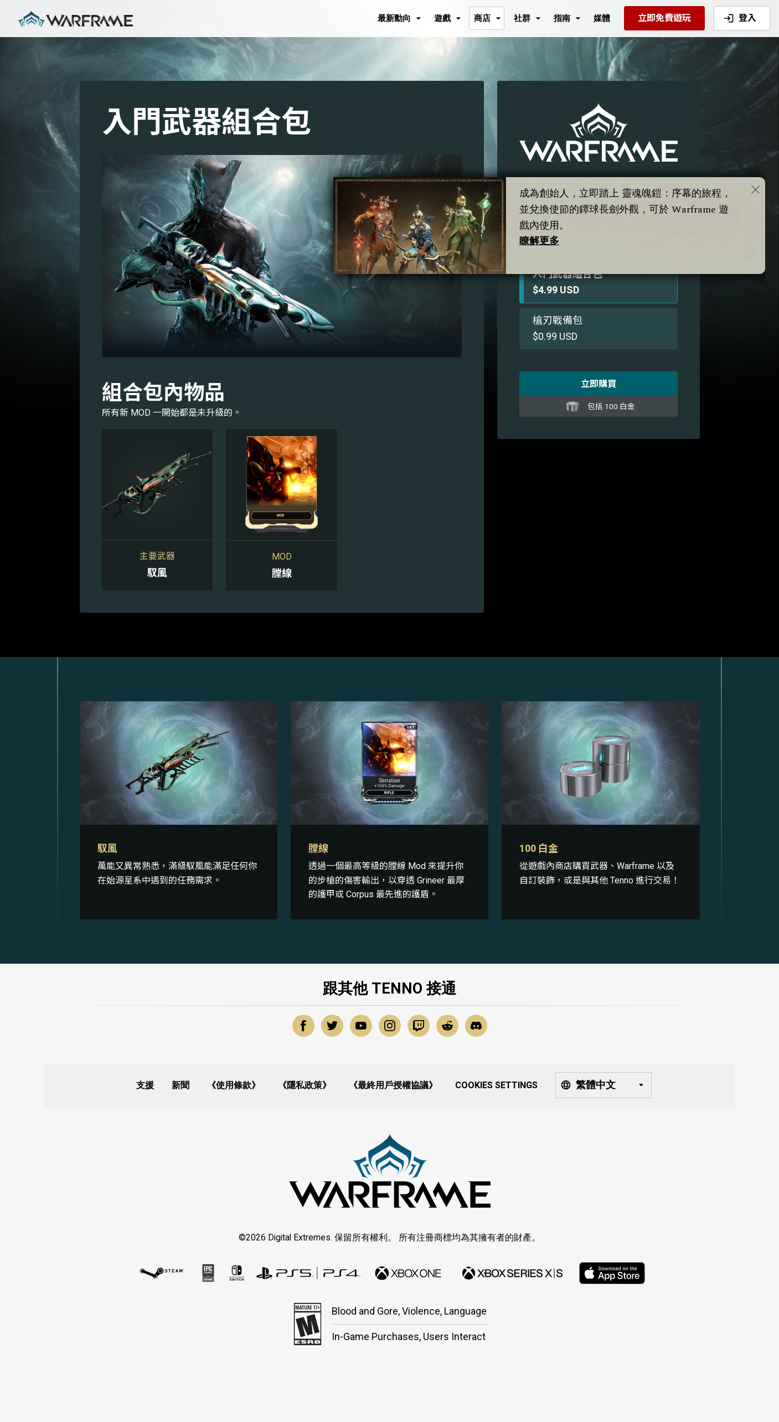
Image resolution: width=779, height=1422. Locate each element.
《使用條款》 (233, 1085)
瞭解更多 (539, 241)
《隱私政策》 (304, 1085)
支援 (145, 1085)
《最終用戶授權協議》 (393, 1085)
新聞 (180, 1085)
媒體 (602, 18)
